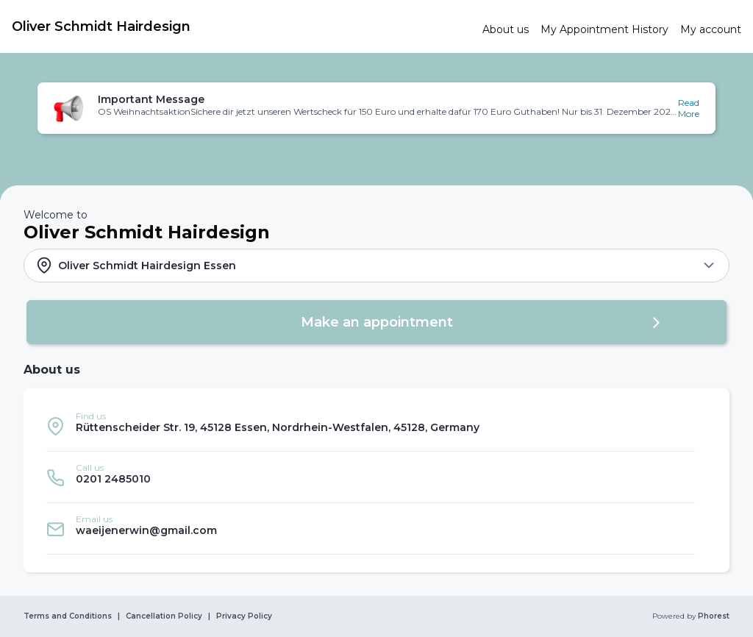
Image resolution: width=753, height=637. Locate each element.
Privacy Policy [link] (244, 616)
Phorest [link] (712, 616)
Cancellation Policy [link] (164, 616)
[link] (241, 26)
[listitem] (371, 426)
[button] (376, 108)
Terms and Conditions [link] (68, 616)
